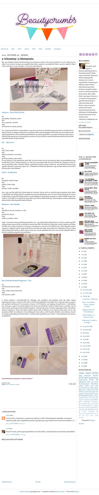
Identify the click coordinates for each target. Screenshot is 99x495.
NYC (96, 390)
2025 (82, 255)
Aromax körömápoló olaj (90, 412)
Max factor (92, 392)
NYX (88, 382)
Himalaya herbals (84, 408)
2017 (82, 281)
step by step (82, 400)
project (91, 394)
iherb (91, 416)
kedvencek (83, 380)
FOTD (91, 380)
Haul (12, 49)
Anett (7, 429)
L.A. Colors (94, 406)
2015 (82, 287)
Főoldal (37, 482)
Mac (83, 392)
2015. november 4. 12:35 (15, 435)
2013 (82, 360)
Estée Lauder (90, 400)
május (85, 339)
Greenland (86, 414)
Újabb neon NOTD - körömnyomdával (89, 230)
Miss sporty (94, 388)
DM (80, 392)
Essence (88, 376)
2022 (82, 264)
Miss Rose (82, 390)
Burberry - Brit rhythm (11, 204)
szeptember (86, 327)
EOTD (81, 378)
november (86, 293)
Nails (40, 49)
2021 (82, 268)
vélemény (17, 384)
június (85, 336)
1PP (80, 406)
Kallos (86, 398)
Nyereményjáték (84, 384)
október (85, 296)
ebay (88, 404)
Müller (96, 400)
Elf (97, 380)
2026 (82, 251)
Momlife (48, 49)
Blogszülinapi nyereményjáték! (89, 197)
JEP (83, 416)
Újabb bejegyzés (7, 482)
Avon (80, 388)
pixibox (81, 386)
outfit (96, 386)
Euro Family (82, 404)
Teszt (33, 49)
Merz (87, 416)
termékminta (12, 384)
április (85, 343)
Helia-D (91, 414)
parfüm (7, 384)
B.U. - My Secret (8, 142)
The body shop (93, 398)
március (85, 346)
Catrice (87, 386)
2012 (82, 363)
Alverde (85, 410)
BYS (80, 396)
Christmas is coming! (89, 205)
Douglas (81, 398)
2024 (82, 258)
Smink (27, 49)
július (84, 333)
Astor (86, 392)
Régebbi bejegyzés (70, 482)
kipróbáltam (94, 408)
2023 (82, 261)
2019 (82, 274)
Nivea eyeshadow (84, 402)
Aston (96, 394)
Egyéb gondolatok (91, 378)
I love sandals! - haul (89, 213)
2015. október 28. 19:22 (15, 424)
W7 (97, 392)
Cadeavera (95, 402)
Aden (83, 406)
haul (80, 376)
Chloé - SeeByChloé (9, 172)
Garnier (81, 394)
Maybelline (94, 384)
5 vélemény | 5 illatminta (18, 59)
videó (81, 373)
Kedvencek (4, 49)
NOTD (95, 373)
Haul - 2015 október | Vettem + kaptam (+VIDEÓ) (88, 304)
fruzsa (8, 415)
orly (97, 410)
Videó (19, 49)
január (85, 352)
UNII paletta (91, 410)
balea (91, 396)
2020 (83, 271)
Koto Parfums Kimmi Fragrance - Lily (16, 281)
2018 (82, 277)
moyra (81, 410)
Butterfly (88, 406)
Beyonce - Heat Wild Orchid (13, 112)
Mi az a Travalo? (88, 171)
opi (92, 382)
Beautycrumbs (24, 492)
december (86, 290)
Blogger (92, 420)
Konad (87, 394)
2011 (82, 366)
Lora (92, 386)
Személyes (57, 49)
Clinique (95, 396)
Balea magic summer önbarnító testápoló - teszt (91, 221)
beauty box (86, 388)
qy (79, 412)
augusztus (86, 330)
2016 (82, 284)
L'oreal (96, 382)
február (85, 349)
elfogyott (82, 382)
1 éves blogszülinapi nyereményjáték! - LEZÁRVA (91, 180)
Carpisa (81, 414)
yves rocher (94, 404)
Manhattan (85, 396)
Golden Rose (90, 390)
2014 (82, 356)
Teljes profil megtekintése (85, 122)
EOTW (95, 376)
